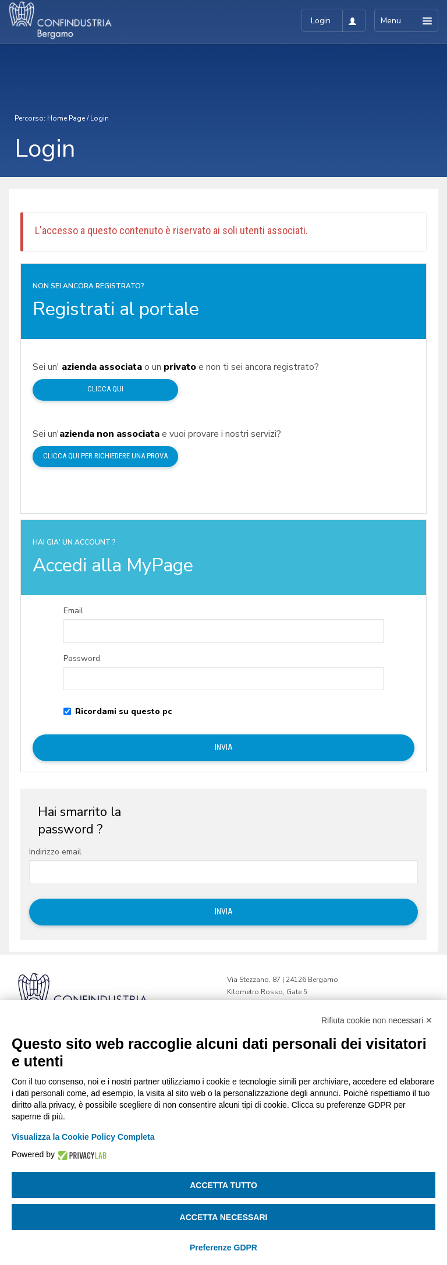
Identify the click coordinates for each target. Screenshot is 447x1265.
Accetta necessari (224, 1217)
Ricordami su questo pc (117, 711)
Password (81, 658)
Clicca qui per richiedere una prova (105, 455)
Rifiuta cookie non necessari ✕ (376, 1020)
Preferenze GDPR (223, 1247)
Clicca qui (105, 388)
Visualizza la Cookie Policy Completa (83, 1137)
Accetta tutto (223, 1185)
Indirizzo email (55, 852)
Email (73, 611)
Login (99, 118)
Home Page (66, 118)
